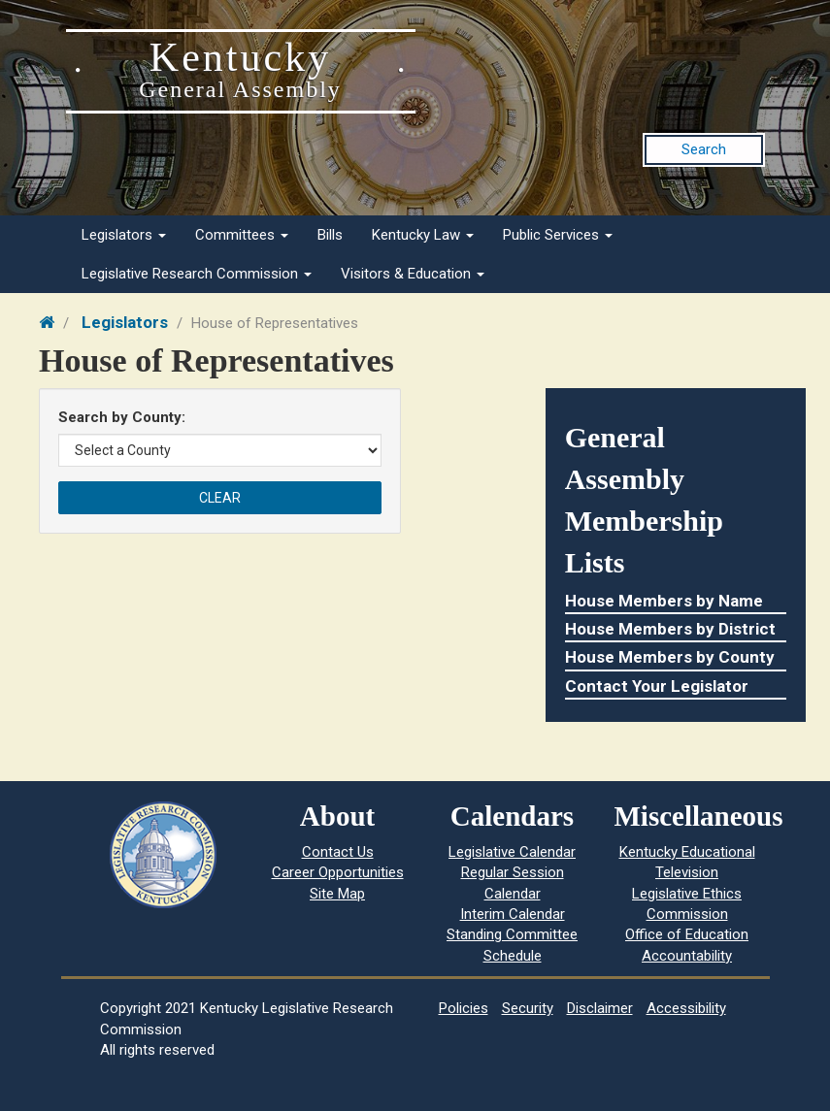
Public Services (558, 235)
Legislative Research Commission (197, 273)
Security (527, 1008)
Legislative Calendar (512, 852)
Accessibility (686, 1008)
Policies (463, 1008)
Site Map (337, 893)
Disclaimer (600, 1008)
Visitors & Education (412, 273)
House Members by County (670, 657)
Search (703, 149)
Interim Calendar (512, 914)
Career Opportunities (338, 872)
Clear (220, 498)
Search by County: (121, 417)
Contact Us (338, 852)
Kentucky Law (423, 235)
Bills (330, 235)
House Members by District (670, 628)
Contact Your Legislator (656, 686)
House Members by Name (664, 600)
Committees (241, 235)
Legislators (124, 235)
